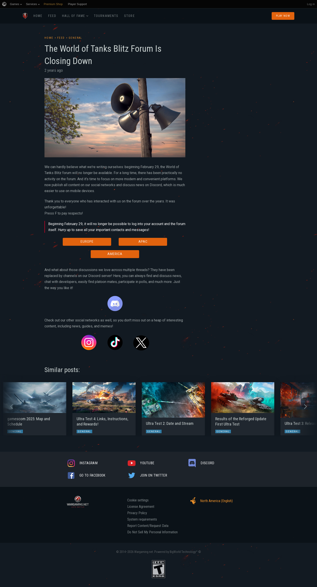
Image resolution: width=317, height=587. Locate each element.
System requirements (142, 519)
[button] (11, 406)
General (75, 37)
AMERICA (114, 254)
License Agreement (140, 506)
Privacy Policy (137, 513)
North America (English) (210, 501)
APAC (142, 241)
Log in (311, 4)
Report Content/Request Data (147, 526)
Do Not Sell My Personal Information (152, 532)
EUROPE (87, 241)
